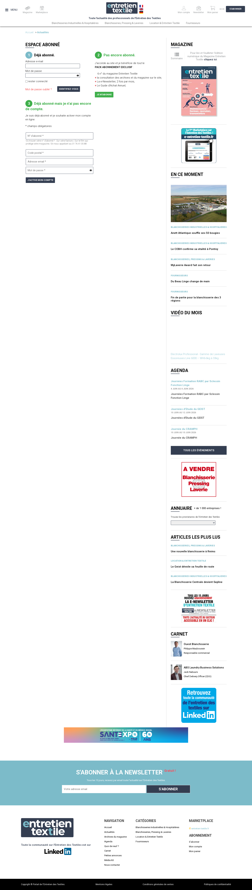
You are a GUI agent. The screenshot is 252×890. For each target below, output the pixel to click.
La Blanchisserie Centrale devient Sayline (196, 582)
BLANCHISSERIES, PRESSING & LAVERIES (193, 259)
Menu (11, 9)
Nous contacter (112, 865)
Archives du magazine (115, 836)
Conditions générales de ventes (158, 884)
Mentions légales (104, 884)
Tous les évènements (198, 450)
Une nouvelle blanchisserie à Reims (193, 551)
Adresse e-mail (34, 61)
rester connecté (38, 81)
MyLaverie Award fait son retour (191, 265)
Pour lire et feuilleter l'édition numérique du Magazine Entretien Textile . (206, 56)
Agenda (108, 841)
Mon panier (194, 851)
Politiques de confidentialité (217, 884)
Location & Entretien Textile (165, 23)
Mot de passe (33, 71)
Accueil (29, 32)
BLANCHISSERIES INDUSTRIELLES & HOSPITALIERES (199, 227)
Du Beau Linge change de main (190, 281)
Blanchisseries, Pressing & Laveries (124, 23)
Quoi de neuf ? (111, 846)
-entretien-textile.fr (199, 828)
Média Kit (109, 860)
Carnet (107, 850)
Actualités (43, 32)
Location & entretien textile (188, 561)
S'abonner (238, 9)
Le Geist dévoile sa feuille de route (192, 566)
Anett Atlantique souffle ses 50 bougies (195, 233)
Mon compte (195, 846)
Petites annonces (113, 855)
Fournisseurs (193, 23)
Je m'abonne (104, 94)
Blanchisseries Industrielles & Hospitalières (75, 23)
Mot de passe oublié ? (38, 89)
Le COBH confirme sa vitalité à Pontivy (194, 249)
